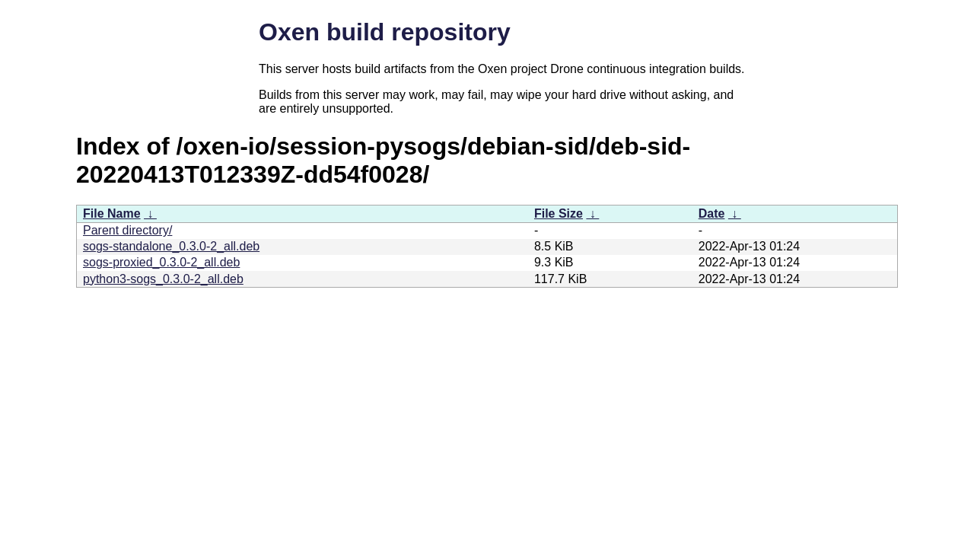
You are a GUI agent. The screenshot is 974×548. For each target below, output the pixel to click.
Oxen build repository (385, 32)
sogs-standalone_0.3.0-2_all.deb (171, 246)
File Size (558, 213)
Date (712, 213)
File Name (112, 213)
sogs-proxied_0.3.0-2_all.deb (161, 262)
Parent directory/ (127, 230)
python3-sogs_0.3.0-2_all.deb (163, 278)
